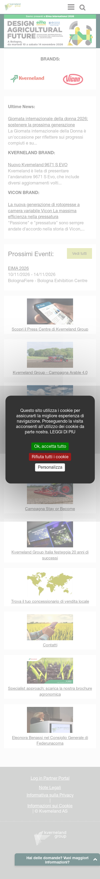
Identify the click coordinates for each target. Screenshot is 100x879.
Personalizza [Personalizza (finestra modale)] (50, 467)
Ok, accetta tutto (50, 446)
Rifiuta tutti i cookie (50, 456)
